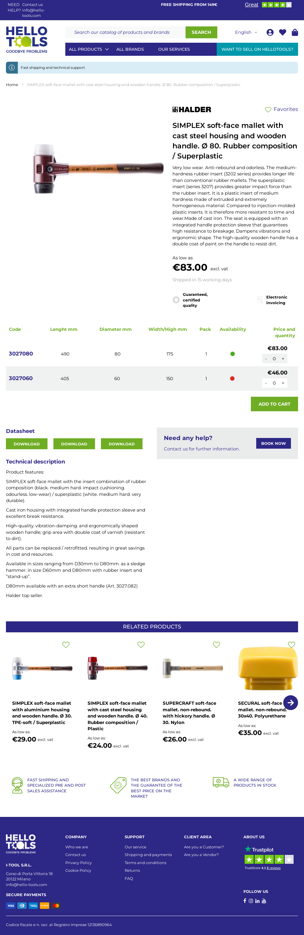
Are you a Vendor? (201, 854)
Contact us (75, 854)
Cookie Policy (78, 870)
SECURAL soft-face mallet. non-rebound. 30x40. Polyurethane (262, 709)
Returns (132, 870)
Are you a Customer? (204, 846)
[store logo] (27, 39)
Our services (174, 49)
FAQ (129, 878)
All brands (130, 49)
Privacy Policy (78, 862)
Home (12, 84)
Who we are (76, 846)
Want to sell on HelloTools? (257, 49)
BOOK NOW (273, 443)
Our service (135, 846)
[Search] (201, 32)
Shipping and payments (148, 854)
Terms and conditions (145, 862)
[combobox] (125, 32)
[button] (247, 32)
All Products (85, 49)
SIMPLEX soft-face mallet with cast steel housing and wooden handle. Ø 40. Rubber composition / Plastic (118, 715)
